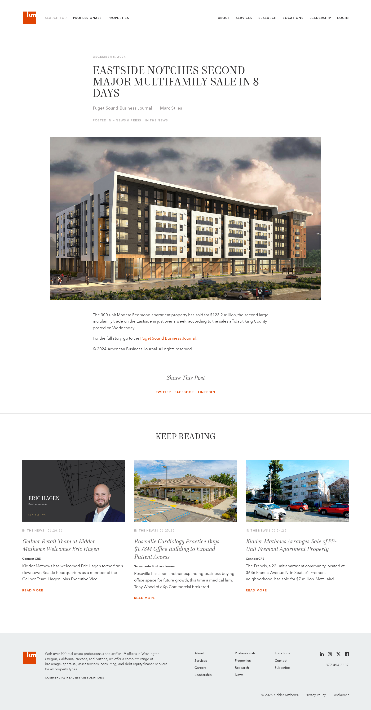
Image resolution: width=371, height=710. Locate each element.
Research (267, 18)
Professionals (87, 18)
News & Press (128, 120)
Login (343, 18)
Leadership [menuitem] (203, 675)
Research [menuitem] (242, 668)
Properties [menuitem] (243, 661)
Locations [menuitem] (282, 653)
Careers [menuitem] (200, 668)
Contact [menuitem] (281, 661)
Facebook (184, 392)
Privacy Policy (315, 695)
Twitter (163, 392)
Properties (118, 18)
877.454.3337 (337, 665)
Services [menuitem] (200, 661)
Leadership (320, 18)
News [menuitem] (239, 675)
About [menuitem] (199, 653)
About (224, 18)
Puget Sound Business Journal (168, 338)
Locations (293, 18)
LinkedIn (206, 392)
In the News (156, 120)
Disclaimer (341, 695)
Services (244, 18)
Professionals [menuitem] (245, 653)
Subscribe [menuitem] (282, 668)
